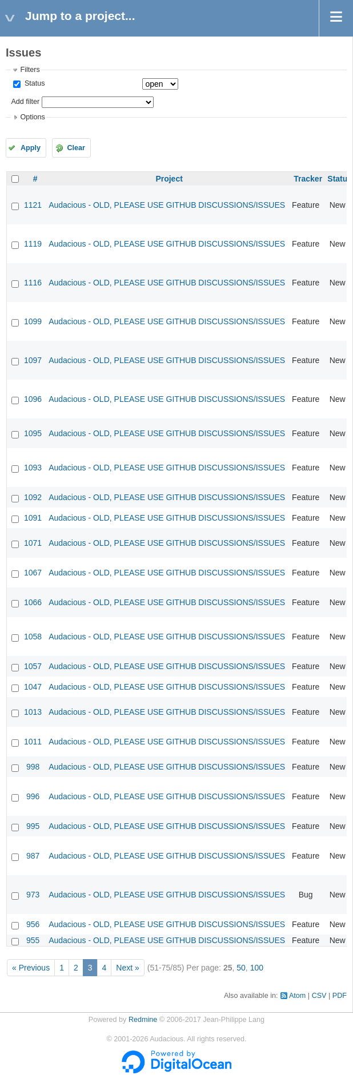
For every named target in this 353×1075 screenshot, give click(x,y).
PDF (339, 996)
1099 (33, 321)
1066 (33, 602)
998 (32, 766)
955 (32, 940)
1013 (33, 711)
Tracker (308, 178)
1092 (33, 497)
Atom (297, 996)
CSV (319, 996)
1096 (33, 399)
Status (33, 83)
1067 (33, 572)
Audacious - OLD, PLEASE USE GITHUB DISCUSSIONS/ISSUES (167, 205)
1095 (33, 433)
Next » (127, 967)
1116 (33, 282)
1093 (33, 467)
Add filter (25, 102)
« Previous (31, 967)
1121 (33, 205)
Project (168, 178)
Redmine (143, 1020)
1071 (33, 542)
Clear (76, 148)
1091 (33, 517)
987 (32, 855)
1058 (33, 636)
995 (32, 826)
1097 (33, 360)
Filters (29, 70)
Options (32, 117)
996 (32, 796)
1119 (33, 243)
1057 (33, 666)
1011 (33, 741)
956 (32, 924)
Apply (31, 148)
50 (241, 967)
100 (256, 967)
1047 (33, 686)
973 (32, 894)
